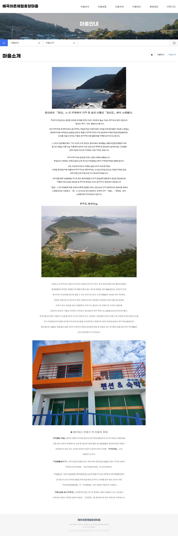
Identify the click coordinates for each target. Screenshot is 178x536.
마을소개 (60, 43)
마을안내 (25, 43)
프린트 (174, 42)
